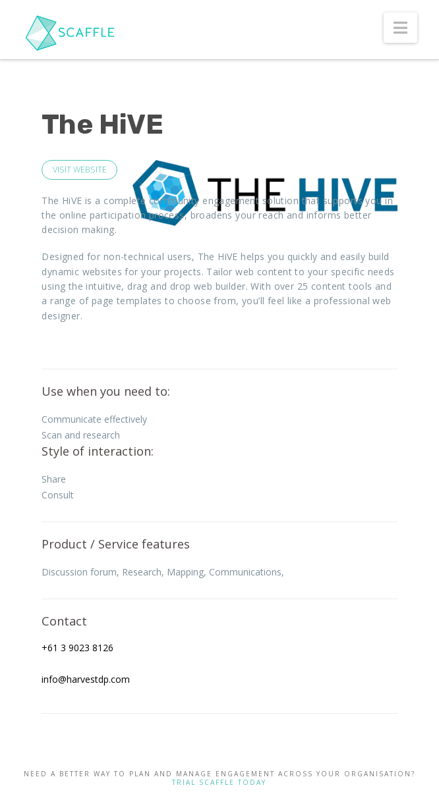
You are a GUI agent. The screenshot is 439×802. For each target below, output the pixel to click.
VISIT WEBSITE (80, 169)
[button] (400, 28)
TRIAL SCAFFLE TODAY (219, 782)
